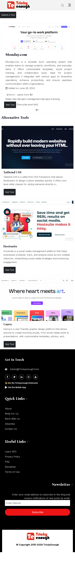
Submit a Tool (8, 15)
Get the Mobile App (17, 387)
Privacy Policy (12, 456)
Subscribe (37, 512)
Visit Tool (10, 104)
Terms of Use (12, 471)
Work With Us (12, 418)
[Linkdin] (21, 377)
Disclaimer (10, 466)
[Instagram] (28, 377)
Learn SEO (10, 451)
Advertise (10, 423)
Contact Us (11, 428)
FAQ (7, 461)
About (8, 408)
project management (30, 99)
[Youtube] (35, 377)
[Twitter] (14, 377)
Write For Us (11, 413)
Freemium (11, 94)
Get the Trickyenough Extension (23, 383)
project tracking (51, 99)
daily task (12, 99)
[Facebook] (7, 377)
